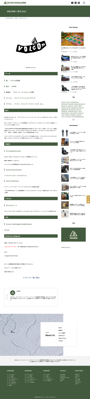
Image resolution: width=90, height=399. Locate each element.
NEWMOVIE (77, 374)
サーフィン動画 (46, 376)
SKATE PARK (77, 376)
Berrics (80, 111)
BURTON (63, 115)
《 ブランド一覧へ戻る (31, 279)
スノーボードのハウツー (11, 380)
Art (75, 109)
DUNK (66, 118)
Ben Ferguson (74, 111)
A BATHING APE (74, 106)
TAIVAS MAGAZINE (9, 19)
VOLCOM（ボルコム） (23, 19)
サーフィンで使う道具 (47, 380)
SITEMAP (60, 343)
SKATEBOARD (28, 371)
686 (67, 106)
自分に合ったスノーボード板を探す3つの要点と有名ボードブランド (73, 63)
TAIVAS (18, 294)
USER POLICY (61, 338)
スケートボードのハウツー (29, 380)
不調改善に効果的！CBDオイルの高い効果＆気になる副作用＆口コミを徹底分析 (73, 218)
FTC (62, 120)
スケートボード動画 (28, 376)
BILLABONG (64, 113)
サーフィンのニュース (47, 377)
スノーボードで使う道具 (72, 55)
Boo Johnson (71, 113)
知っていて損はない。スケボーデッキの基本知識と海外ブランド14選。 (73, 73)
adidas (70, 108)
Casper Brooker (65, 117)
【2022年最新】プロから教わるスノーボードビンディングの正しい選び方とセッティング (73, 93)
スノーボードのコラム (11, 374)
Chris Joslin (73, 117)
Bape (68, 111)
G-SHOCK (68, 120)
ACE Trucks (64, 108)
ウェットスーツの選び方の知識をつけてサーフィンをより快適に (73, 146)
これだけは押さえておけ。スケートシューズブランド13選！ (73, 83)
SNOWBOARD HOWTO (64, 377)
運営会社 (60, 332)
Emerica (78, 118)
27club (63, 106)
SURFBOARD (46, 371)
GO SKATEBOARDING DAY (77, 120)
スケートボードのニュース (29, 377)
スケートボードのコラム (29, 374)
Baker (63, 111)
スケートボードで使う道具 (73, 75)
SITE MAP (77, 383)
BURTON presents (72, 115)
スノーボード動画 (10, 376)
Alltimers (63, 109)
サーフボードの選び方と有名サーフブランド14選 (73, 200)
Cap (79, 115)
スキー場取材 (9, 385)
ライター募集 (77, 379)
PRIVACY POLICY (62, 340)
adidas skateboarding (79, 108)
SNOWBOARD (10, 371)
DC (62, 118)
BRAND (16, 19)
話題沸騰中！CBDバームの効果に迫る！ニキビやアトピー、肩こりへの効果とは (73, 209)
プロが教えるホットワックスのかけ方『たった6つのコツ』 (73, 46)
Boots (78, 113)
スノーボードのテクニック (11, 383)
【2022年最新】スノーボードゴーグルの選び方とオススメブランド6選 (73, 164)
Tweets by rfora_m (66, 249)
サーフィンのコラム (46, 374)
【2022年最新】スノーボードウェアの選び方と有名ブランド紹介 (73, 137)
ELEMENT (72, 118)
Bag (79, 109)
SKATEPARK (62, 379)
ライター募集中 (62, 335)
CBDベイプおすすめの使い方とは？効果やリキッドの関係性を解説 (73, 173)
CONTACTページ (8, 269)
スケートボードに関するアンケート (31, 379)
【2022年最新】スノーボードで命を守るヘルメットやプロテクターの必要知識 (73, 182)
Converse (80, 117)
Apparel (69, 109)
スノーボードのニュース (11, 377)
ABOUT (60, 330)
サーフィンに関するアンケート (48, 379)
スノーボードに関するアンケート (13, 379)
